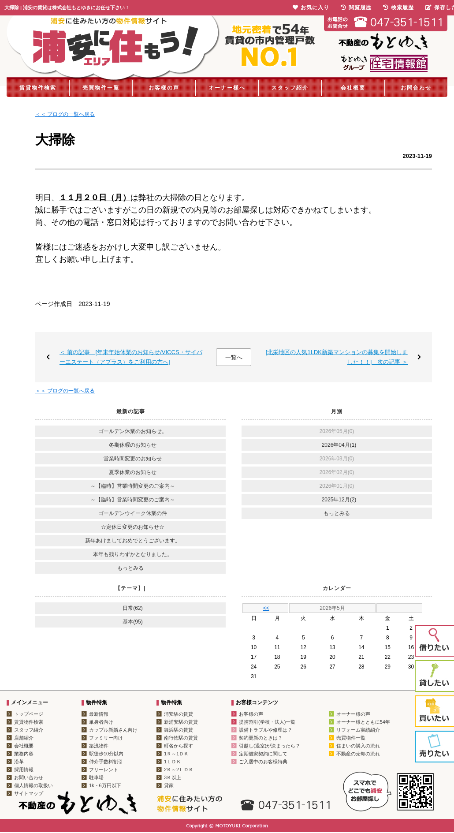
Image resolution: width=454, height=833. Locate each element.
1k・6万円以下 (105, 785)
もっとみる (130, 568)
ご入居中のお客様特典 (263, 761)
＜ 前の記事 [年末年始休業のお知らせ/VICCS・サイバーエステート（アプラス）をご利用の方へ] (131, 357)
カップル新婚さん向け (113, 729)
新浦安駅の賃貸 (181, 722)
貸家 (169, 785)
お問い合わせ (28, 777)
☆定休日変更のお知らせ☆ (132, 527)
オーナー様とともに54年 (363, 722)
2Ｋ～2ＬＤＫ (179, 769)
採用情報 (23, 769)
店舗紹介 (23, 737)
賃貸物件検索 (37, 88)
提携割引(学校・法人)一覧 (267, 722)
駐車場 (96, 777)
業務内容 (23, 753)
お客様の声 (164, 88)
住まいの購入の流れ (358, 745)
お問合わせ (416, 88)
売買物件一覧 (100, 88)
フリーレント (103, 769)
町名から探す (178, 745)
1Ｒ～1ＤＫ (176, 753)
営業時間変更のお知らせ (133, 459)
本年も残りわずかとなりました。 (132, 554)
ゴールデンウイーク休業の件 (132, 513)
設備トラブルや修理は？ (265, 729)
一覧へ (233, 357)
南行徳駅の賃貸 (181, 737)
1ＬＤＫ (172, 761)
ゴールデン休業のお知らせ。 (132, 431)
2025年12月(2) (339, 500)
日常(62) (132, 608)
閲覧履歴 (356, 7)
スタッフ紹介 (290, 88)
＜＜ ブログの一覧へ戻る (65, 114)
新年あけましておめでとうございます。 (132, 541)
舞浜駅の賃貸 (178, 729)
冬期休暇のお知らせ (132, 445)
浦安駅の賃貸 (178, 714)
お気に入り (311, 7)
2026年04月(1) (339, 445)
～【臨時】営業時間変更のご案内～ (132, 486)
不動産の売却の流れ (358, 753)
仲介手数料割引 (106, 761)
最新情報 (98, 714)
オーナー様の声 (353, 714)
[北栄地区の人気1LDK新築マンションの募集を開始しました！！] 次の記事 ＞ (337, 357)
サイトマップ (28, 793)
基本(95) (132, 622)
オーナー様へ (227, 88)
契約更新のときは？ (261, 737)
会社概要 (353, 88)
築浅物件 (98, 745)
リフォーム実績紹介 (358, 729)
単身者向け (101, 722)
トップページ (28, 714)
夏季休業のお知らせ (132, 472)
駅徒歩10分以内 (106, 753)
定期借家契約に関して (263, 753)
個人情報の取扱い (33, 785)
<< (266, 608)
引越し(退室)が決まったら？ (269, 745)
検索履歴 (398, 7)
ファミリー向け (106, 737)
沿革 (19, 761)
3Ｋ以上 (172, 777)
